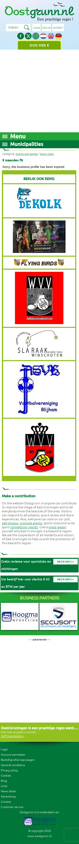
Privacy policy (9, 770)
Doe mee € (39, 45)
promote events (31, 523)
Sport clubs (47, 154)
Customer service (12, 807)
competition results (24, 527)
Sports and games (27, 154)
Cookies (6, 775)
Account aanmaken (13, 754)
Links (4, 786)
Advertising (8, 796)
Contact (58, 27)
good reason (57, 527)
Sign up (46, 27)
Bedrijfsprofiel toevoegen (18, 760)
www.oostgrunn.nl (39, 836)
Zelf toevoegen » (12, 736)
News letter (8, 791)
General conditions (13, 765)
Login (36, 27)
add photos (10, 523)
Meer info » (65, 561)
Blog (4, 781)
